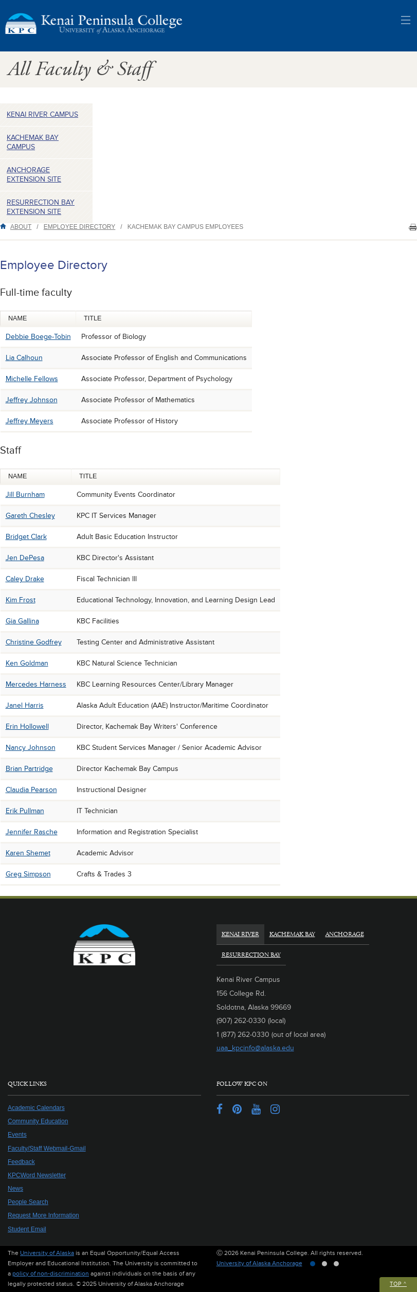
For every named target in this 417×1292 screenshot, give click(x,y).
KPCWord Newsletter (37, 1175)
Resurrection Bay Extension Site (41, 207)
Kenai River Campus (42, 114)
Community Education (38, 1121)
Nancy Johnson (31, 747)
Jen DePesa (25, 557)
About (20, 226)
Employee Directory (80, 226)
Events (17, 1134)
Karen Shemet (28, 853)
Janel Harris (25, 705)
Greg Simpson (28, 874)
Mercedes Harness (36, 684)
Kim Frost (20, 600)
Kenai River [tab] (240, 934)
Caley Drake (25, 579)
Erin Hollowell (27, 726)
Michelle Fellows (32, 378)
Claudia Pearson (31, 789)
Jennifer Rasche (32, 832)
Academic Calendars (36, 1107)
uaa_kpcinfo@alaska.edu (255, 1048)
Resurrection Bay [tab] (251, 955)
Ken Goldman (27, 663)
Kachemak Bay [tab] (292, 934)
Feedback (21, 1161)
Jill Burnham (25, 494)
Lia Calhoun (24, 357)
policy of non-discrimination (50, 1274)
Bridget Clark (26, 536)
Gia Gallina (22, 621)
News (15, 1188)
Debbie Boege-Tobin (38, 336)
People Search (28, 1202)
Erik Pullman (25, 810)
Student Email (27, 1229)
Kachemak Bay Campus (33, 142)
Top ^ (398, 1284)
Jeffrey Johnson (32, 400)
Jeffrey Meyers (29, 421)
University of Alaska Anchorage (259, 1263)
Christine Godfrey (34, 642)
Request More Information (43, 1215)
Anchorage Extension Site (34, 175)
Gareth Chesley (30, 515)
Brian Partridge (29, 768)
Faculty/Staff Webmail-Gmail (47, 1148)
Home (5, 226)
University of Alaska (47, 1253)
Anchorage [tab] (344, 934)
